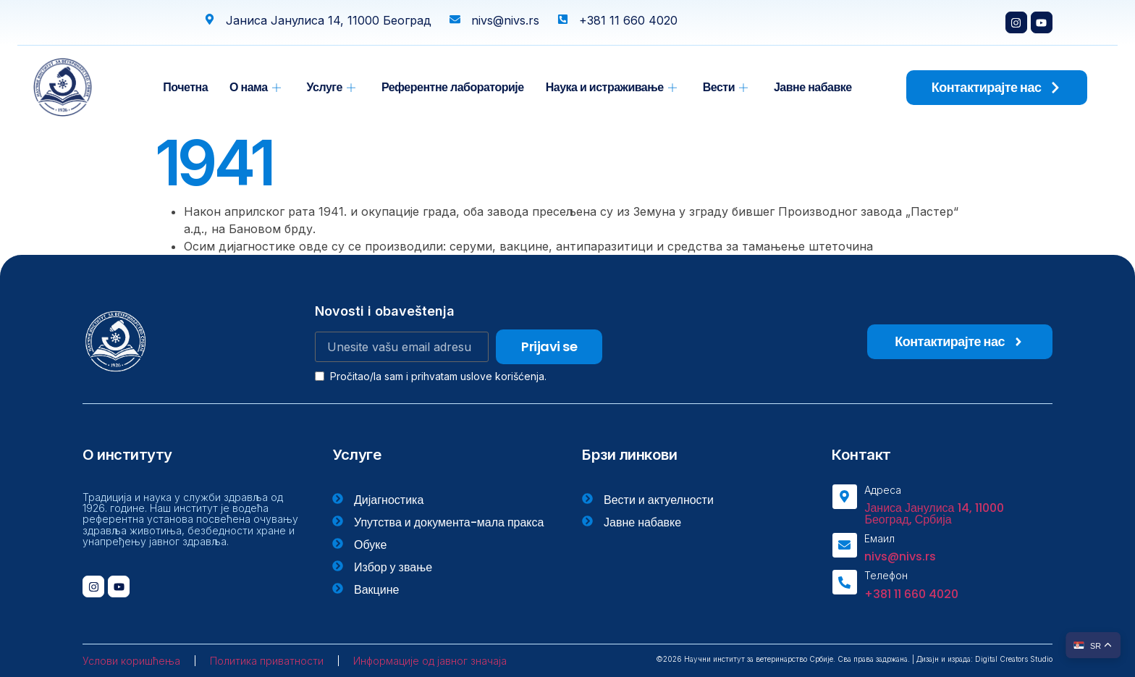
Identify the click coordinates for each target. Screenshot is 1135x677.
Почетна (185, 87)
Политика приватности (267, 661)
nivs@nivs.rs (900, 556)
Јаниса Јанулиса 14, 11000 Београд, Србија (933, 514)
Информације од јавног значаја (430, 661)
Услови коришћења (131, 661)
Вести (725, 87)
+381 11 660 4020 (911, 594)
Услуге (331, 87)
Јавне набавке (813, 87)
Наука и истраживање (611, 87)
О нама (255, 87)
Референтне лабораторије (452, 87)
